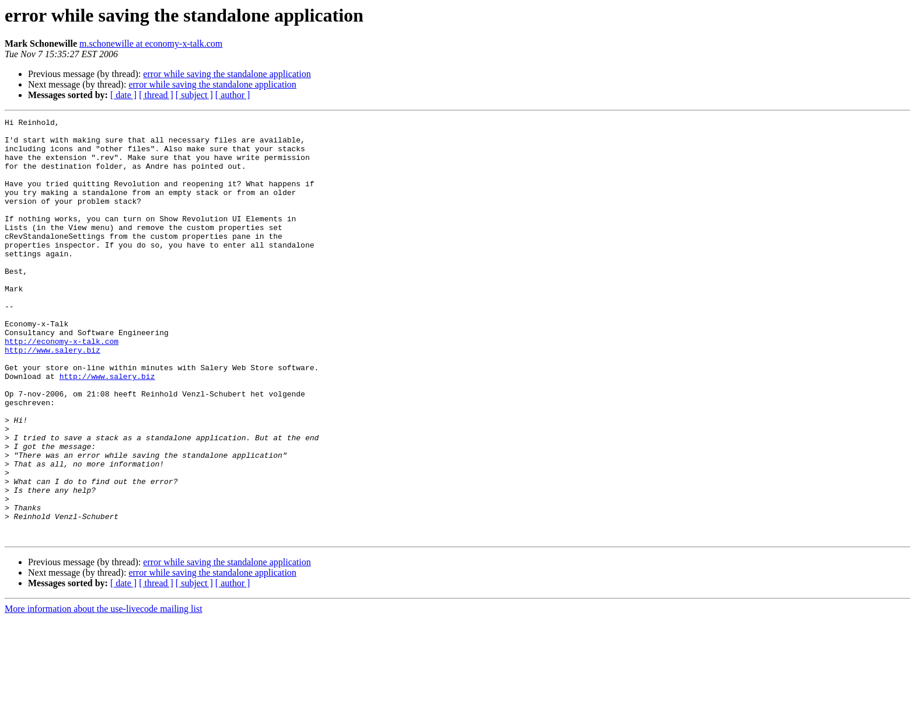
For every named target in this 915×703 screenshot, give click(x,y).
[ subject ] (194, 95)
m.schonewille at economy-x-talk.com (150, 43)
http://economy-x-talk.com (61, 386)
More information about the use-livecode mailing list (103, 693)
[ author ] (232, 95)
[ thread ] (156, 95)
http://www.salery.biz (52, 397)
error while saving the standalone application (226, 74)
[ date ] (123, 95)
